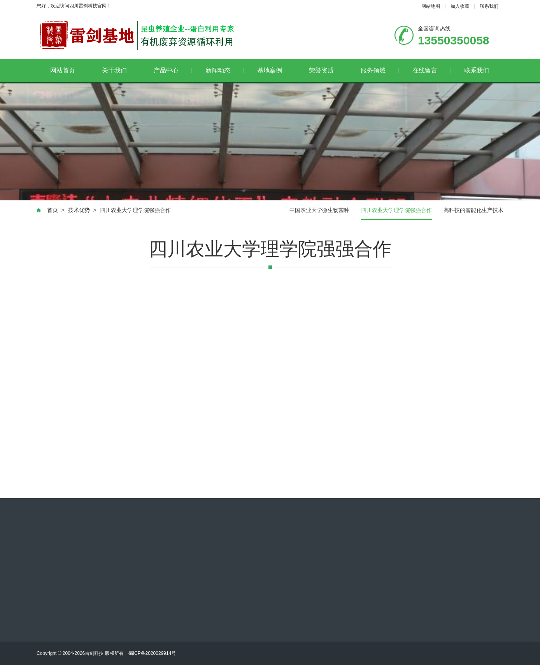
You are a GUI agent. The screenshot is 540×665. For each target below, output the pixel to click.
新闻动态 (224, 70)
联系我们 (489, 6)
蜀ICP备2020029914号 (152, 653)
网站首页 (69, 70)
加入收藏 (460, 6)
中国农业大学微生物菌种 (319, 210)
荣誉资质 (328, 70)
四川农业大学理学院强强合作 (135, 210)
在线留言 (431, 70)
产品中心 (173, 70)
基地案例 (276, 70)
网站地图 (430, 6)
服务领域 (380, 70)
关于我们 (121, 70)
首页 (52, 210)
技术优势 (79, 210)
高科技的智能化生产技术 (473, 210)
